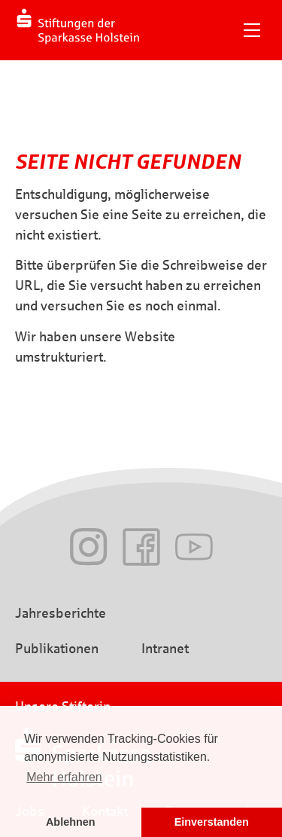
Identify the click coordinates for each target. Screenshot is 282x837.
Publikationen (57, 648)
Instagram (89, 547)
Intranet (165, 648)
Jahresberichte (60, 613)
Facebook (141, 547)
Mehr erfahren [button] (64, 777)
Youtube (194, 547)
